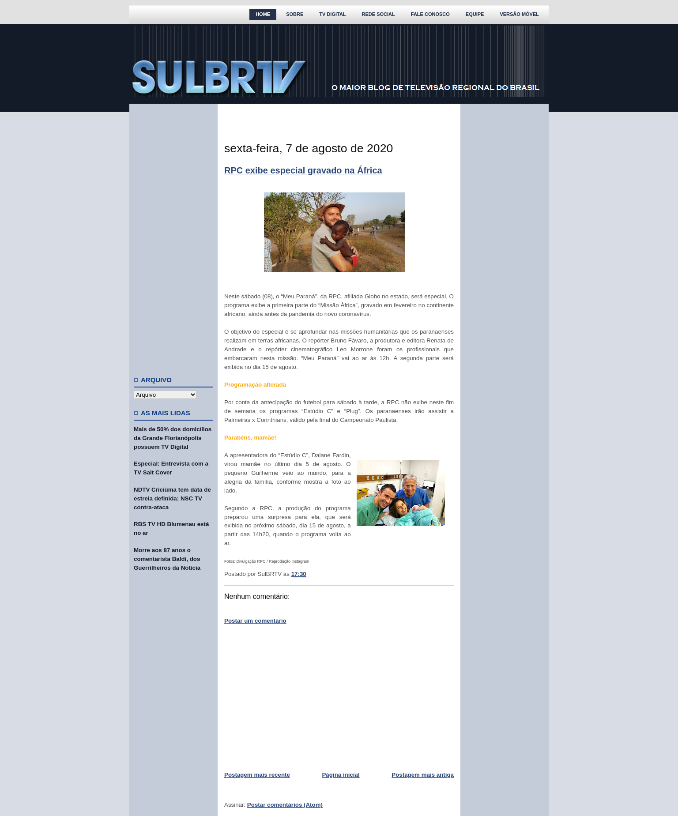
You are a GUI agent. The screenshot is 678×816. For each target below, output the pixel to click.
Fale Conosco (430, 14)
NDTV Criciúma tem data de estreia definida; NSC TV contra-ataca (172, 498)
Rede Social (378, 14)
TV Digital (332, 14)
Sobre (294, 14)
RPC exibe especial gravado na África (303, 170)
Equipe (475, 14)
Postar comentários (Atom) (285, 804)
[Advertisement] (173, 236)
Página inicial (340, 774)
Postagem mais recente (257, 774)
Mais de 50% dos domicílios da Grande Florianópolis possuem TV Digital (172, 438)
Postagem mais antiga (423, 774)
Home (263, 14)
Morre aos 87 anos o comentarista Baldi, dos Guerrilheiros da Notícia (167, 559)
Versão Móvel (519, 14)
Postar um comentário (255, 620)
